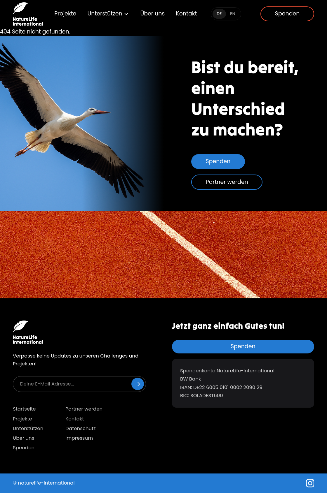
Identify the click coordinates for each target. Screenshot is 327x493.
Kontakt (186, 13)
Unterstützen (108, 13)
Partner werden (227, 182)
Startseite (24, 409)
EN (232, 14)
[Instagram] (310, 483)
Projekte (65, 13)
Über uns (152, 13)
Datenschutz (80, 428)
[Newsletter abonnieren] (137, 384)
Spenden (287, 13)
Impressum (79, 438)
